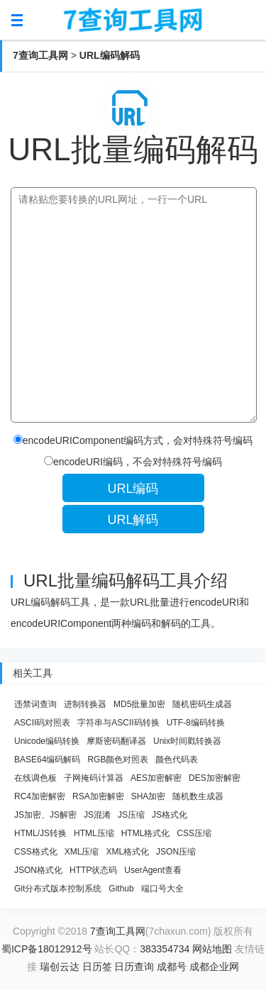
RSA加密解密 (98, 796)
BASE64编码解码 (47, 759)
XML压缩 (82, 852)
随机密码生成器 (202, 704)
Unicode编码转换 (46, 741)
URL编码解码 (109, 55)
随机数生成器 (197, 796)
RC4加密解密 (39, 796)
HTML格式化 (145, 833)
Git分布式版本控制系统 (57, 889)
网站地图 (212, 949)
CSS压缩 (194, 833)
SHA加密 (148, 796)
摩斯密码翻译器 (116, 741)
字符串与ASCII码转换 (118, 723)
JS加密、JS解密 (45, 815)
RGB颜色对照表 (117, 759)
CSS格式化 (35, 852)
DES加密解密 (214, 778)
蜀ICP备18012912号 (46, 949)
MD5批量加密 (139, 704)
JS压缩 (131, 815)
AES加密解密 (156, 778)
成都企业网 (214, 966)
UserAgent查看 (153, 870)
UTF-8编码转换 (196, 723)
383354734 (164, 949)
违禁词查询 (35, 704)
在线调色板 (35, 778)
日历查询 (134, 966)
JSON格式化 (38, 870)
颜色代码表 (176, 759)
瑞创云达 (59, 966)
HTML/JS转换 (40, 833)
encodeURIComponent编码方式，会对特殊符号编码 (133, 440)
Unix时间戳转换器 (187, 741)
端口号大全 (162, 889)
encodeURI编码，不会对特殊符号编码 (133, 461)
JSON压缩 (176, 852)
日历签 (97, 966)
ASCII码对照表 (42, 723)
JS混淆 (97, 815)
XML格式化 (127, 852)
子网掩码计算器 (93, 778)
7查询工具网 (40, 55)
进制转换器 (85, 704)
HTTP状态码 (93, 870)
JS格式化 (169, 815)
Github (121, 889)
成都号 (172, 966)
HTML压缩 (94, 833)
